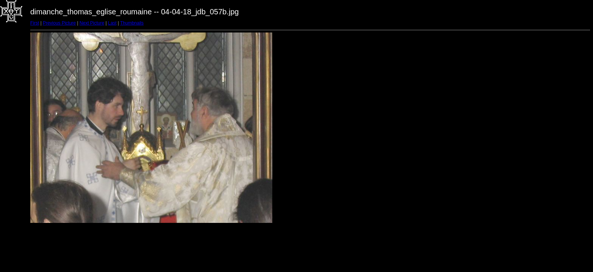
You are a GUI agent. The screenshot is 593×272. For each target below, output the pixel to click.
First (34, 23)
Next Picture (91, 23)
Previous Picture (59, 23)
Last (112, 23)
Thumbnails (132, 23)
